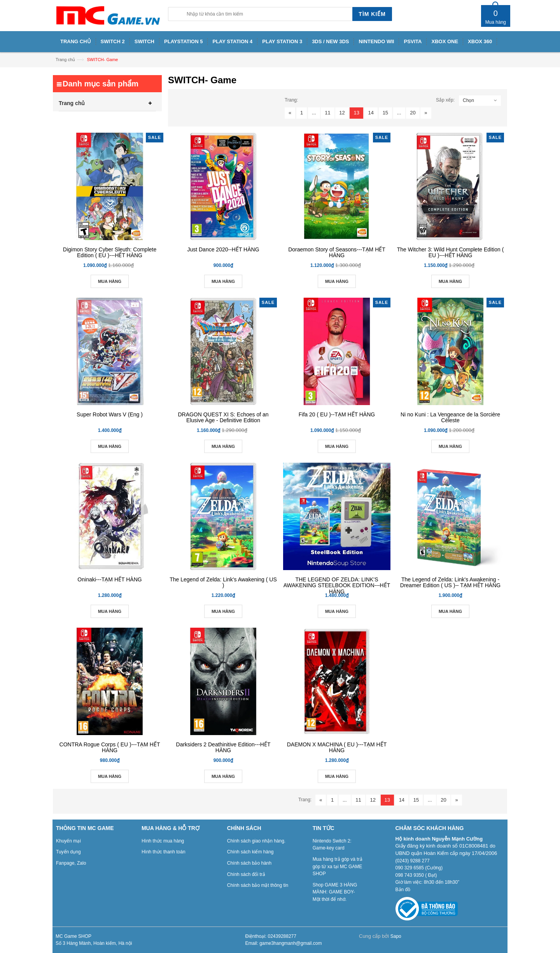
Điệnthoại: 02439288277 (270, 936)
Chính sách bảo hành (249, 863)
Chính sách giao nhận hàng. (256, 841)
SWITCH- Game (102, 59)
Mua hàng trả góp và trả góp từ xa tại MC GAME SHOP (337, 866)
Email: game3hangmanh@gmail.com (283, 943)
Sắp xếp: (445, 100)
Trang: (291, 100)
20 (412, 113)
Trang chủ (65, 59)
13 (356, 113)
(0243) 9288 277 (413, 860)
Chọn (468, 100)
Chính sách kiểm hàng (250, 852)
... (314, 113)
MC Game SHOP (73, 936)
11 (327, 113)
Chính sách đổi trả (246, 874)
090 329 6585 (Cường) (419, 868)
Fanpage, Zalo (71, 863)
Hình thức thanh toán (164, 852)
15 (385, 113)
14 (371, 113)
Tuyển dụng (68, 852)
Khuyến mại (68, 841)
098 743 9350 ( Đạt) (416, 875)
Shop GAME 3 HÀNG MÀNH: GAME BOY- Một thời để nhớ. (335, 892)
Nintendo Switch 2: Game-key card (332, 844)
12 (342, 113)
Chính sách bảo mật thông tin (257, 885)
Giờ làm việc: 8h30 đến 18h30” (427, 882)
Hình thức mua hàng (163, 841)
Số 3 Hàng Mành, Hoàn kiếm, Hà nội (94, 943)
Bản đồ (403, 889)
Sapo (395, 936)
